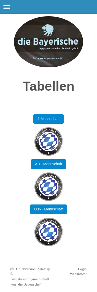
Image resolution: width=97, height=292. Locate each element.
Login (82, 269)
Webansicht (78, 274)
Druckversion (23, 269)
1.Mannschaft (48, 119)
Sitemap (44, 269)
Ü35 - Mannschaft (48, 209)
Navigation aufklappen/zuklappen (48, 6)
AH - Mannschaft (48, 164)
